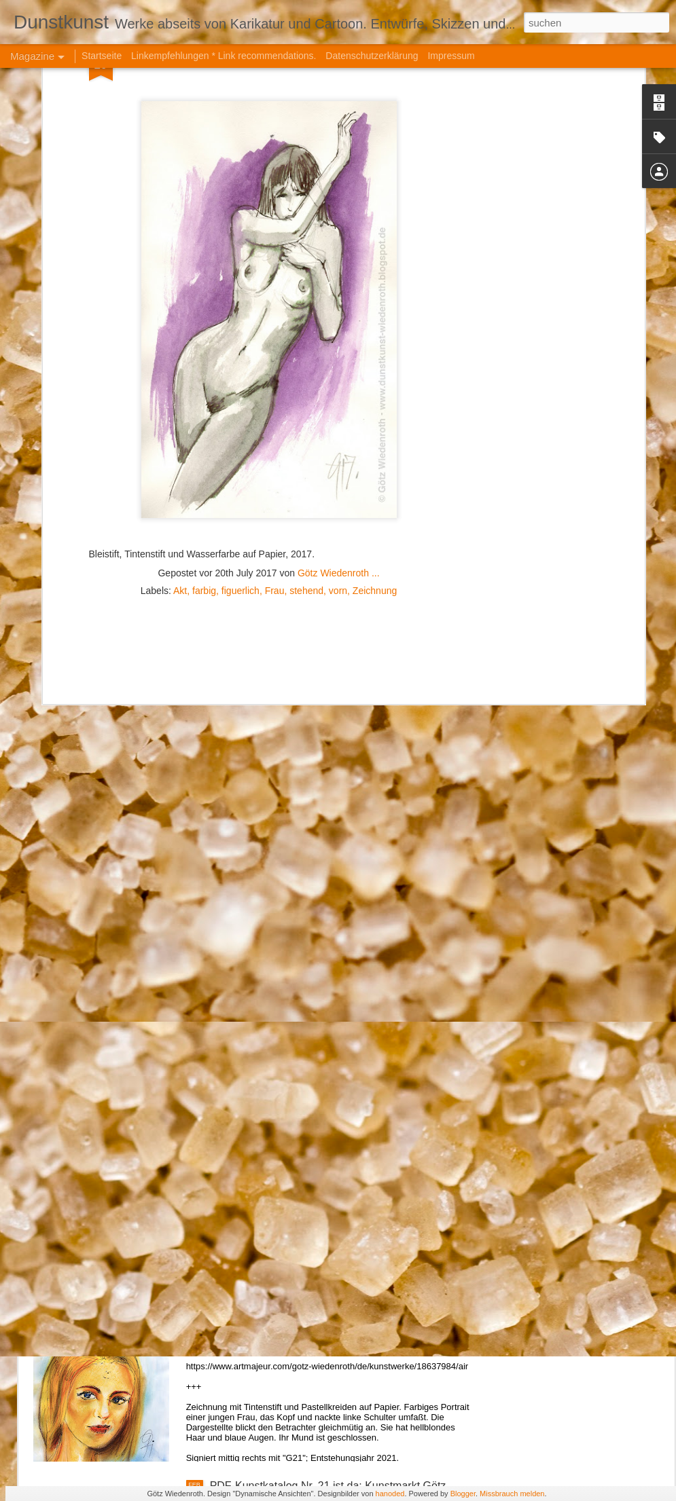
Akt (180, 356)
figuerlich (240, 356)
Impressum (450, 55)
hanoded (390, 1493)
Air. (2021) (235, 1331)
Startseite (102, 55)
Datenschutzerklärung (371, 55)
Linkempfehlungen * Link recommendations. (223, 55)
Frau (275, 356)
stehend (306, 356)
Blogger (463, 1493)
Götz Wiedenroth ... (339, 338)
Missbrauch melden (512, 1493)
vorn (338, 356)
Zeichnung (375, 356)
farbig (204, 356)
